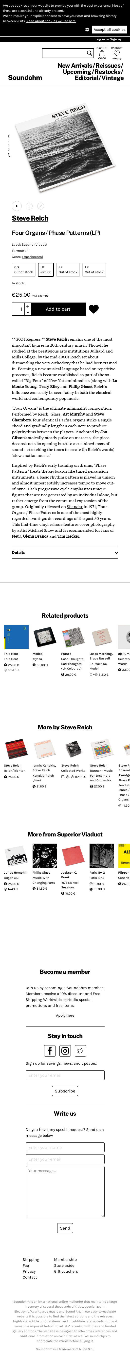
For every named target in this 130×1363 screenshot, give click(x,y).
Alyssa (37, 659)
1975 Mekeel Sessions (70, 885)
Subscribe (65, 1091)
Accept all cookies (110, 29)
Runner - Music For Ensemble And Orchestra (101, 775)
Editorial (86, 77)
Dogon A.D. (11, 878)
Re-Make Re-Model (99, 666)
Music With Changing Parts (44, 880)
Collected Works (73, 770)
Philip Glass (41, 872)
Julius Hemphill (16, 872)
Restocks (107, 71)
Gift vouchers (66, 1271)
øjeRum (124, 654)
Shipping (31, 1259)
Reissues (107, 65)
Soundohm (25, 77)
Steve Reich (30, 218)
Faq (26, 1265)
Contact (30, 1277)
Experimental (32, 257)
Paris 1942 (97, 872)
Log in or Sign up (108, 39)
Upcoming (77, 71)
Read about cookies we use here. (51, 21)
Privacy (29, 1271)
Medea (37, 654)
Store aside (64, 1265)
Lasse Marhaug (101, 654)
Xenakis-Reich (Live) (43, 778)
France (66, 654)
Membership (65, 1259)
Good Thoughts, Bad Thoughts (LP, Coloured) (72, 663)
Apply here (65, 1015)
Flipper (123, 872)
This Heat (11, 654)
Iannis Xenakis (44, 765)
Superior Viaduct (34, 244)
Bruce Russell (100, 658)
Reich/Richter (14, 770)
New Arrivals (74, 65)
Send (65, 1228)
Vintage (112, 77)
